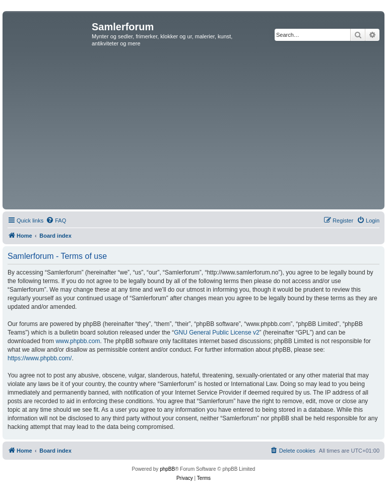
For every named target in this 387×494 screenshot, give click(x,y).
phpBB (167, 469)
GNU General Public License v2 (216, 332)
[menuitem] (56, 220)
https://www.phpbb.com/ (40, 358)
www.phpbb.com (77, 341)
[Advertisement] (193, 131)
